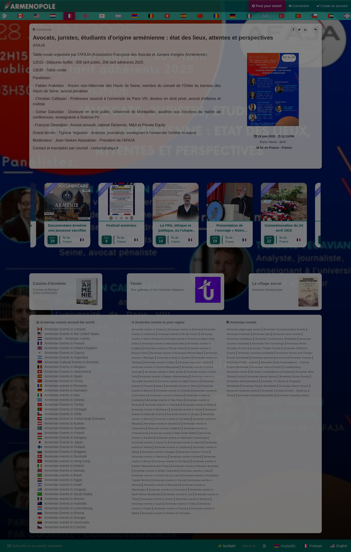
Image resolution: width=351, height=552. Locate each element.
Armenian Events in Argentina (66, 357)
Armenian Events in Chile (63, 414)
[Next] (347, 16)
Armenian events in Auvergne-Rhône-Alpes (177, 352)
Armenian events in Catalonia (173, 447)
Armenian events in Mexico (64, 499)
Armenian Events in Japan (64, 442)
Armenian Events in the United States (72, 334)
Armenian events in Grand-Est (162, 423)
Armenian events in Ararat (186, 456)
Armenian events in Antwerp (193, 498)
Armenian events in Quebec (174, 357)
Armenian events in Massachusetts (164, 343)
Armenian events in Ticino (194, 451)
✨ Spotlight (226, 546)
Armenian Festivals (239, 333)
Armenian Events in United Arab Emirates (75, 419)
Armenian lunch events (287, 333)
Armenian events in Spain (63, 376)
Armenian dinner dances (262, 376)
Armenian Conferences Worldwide (276, 338)
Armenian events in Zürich (157, 498)
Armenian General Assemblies (256, 395)
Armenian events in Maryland (162, 484)
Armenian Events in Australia (66, 503)
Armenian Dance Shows (294, 385)
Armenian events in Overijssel (172, 461)
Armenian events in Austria (64, 423)
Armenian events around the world (67, 322)
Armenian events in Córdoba (173, 390)
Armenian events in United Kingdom (71, 348)
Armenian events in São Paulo (165, 399)
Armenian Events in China (64, 381)
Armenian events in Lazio (147, 503)
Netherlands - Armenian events (67, 338)
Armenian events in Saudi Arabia (68, 494)
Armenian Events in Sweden (65, 428)
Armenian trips (262, 333)
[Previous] (3, 16)
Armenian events (243, 322)
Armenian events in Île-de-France (178, 333)
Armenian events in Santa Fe (150, 442)
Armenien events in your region (160, 322)
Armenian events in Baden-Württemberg (164, 376)
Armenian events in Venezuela (67, 522)
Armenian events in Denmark (66, 456)
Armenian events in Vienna (182, 385)
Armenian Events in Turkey (64, 404)
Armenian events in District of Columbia (166, 513)
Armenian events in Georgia (65, 517)
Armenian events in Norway (65, 470)
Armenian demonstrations (243, 381)
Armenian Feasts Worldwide (259, 385)
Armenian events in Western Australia (195, 465)
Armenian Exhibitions (240, 338)
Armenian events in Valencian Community (182, 437)
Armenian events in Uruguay (65, 489)
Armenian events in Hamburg (150, 456)
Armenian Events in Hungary (66, 437)
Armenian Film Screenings (268, 343)
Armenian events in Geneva (167, 395)
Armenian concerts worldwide (256, 352)
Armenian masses (300, 357)
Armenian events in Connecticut (168, 489)
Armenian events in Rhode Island (165, 348)
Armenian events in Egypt (63, 480)
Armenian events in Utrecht (187, 442)
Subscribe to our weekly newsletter (35, 546)
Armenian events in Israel (63, 485)
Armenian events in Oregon (184, 414)
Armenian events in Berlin (199, 404)
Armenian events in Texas (187, 409)
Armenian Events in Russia (64, 513)
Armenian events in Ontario (149, 329)
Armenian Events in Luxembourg (68, 508)
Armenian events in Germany (66, 390)
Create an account (331, 6)
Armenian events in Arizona (185, 329)
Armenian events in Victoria (195, 362)
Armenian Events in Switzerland (68, 371)
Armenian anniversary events (269, 357)
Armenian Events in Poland (64, 433)
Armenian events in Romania (66, 386)
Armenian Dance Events (266, 366)
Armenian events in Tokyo (181, 503)
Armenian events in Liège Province (178, 381)
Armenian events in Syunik (170, 480)
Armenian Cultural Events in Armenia (72, 362)
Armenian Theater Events (265, 348)
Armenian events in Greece (65, 400)
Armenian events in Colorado (163, 404)
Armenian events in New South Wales (174, 432)
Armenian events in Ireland (64, 466)
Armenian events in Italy (62, 395)
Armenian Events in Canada (65, 329)
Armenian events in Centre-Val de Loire (156, 475)
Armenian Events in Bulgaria (65, 452)
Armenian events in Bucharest (150, 409)
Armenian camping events (293, 395)
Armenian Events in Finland (65, 447)
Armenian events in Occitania (173, 418)
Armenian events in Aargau (159, 451)
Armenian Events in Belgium (65, 367)
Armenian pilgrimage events (244, 329)
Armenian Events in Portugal (65, 409)
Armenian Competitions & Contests (272, 371)
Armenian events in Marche (165, 428)
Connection (299, 6)
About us (249, 546)
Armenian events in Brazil (63, 475)
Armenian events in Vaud (196, 470)
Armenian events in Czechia (65, 527)
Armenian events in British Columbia (155, 470)
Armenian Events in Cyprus (65, 353)
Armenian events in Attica (160, 362)
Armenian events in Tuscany (171, 508)
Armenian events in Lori (178, 494)
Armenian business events (243, 390)
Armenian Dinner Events (295, 376)
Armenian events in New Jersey (164, 371)
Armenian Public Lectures (243, 362)
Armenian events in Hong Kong (67, 461)
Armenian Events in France (64, 343)
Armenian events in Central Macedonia (156, 366)
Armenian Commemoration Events (285, 329)
